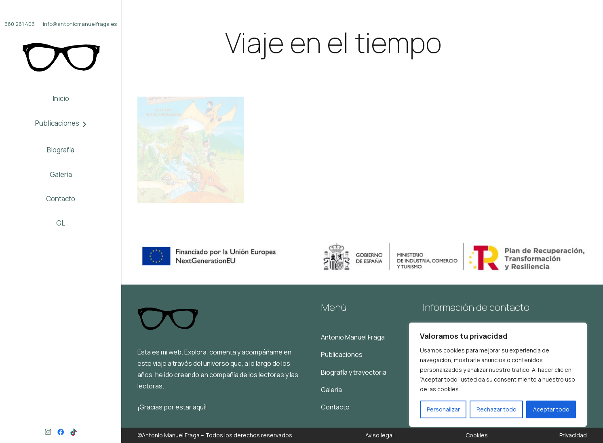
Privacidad (573, 435)
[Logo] (60, 57)
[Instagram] (47, 432)
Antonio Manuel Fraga (353, 337)
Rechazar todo (496, 409)
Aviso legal (379, 435)
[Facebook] (60, 432)
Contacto (335, 407)
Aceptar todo (551, 409)
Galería (331, 389)
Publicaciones (342, 354)
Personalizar (443, 409)
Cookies (477, 435)
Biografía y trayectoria (353, 372)
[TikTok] (73, 432)
